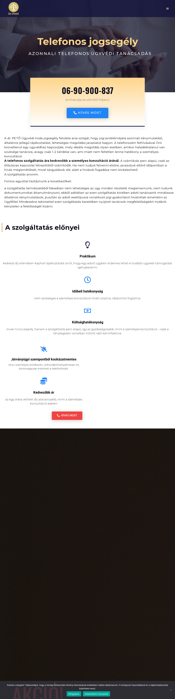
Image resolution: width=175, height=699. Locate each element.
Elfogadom (73, 694)
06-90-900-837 (87, 90)
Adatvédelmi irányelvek (96, 694)
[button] (167, 8)
